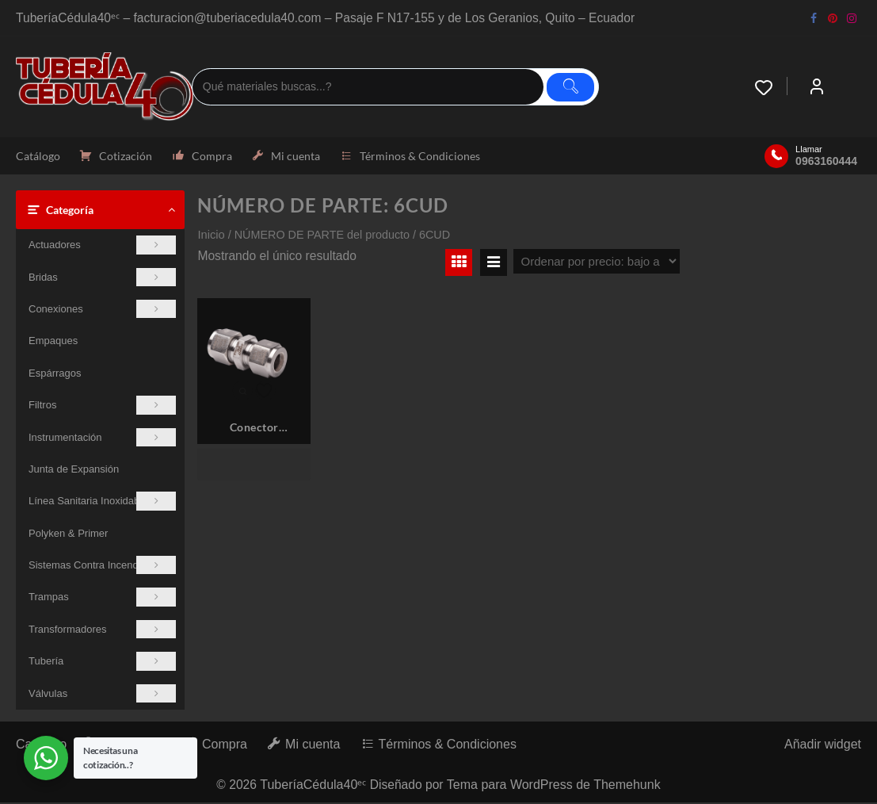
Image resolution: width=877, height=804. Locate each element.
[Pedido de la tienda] (596, 263)
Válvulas (102, 695)
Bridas (102, 278)
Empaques (53, 342)
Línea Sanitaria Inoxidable (102, 502)
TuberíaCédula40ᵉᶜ (313, 786)
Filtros (102, 406)
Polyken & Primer (68, 535)
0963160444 (826, 161)
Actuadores (102, 246)
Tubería (102, 662)
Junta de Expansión (74, 471)
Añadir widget (822, 745)
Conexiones (102, 310)
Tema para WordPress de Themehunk (555, 786)
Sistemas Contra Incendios (102, 566)
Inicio (210, 236)
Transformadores (102, 631)
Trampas (102, 598)
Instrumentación (102, 438)
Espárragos (55, 375)
